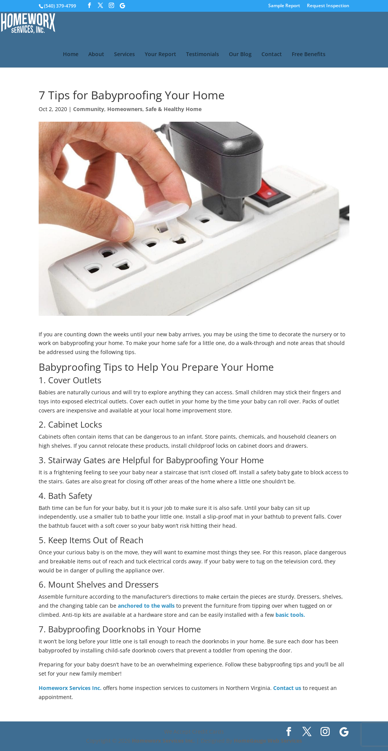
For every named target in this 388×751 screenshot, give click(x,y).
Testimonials (202, 55)
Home (70, 55)
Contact (271, 55)
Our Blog (240, 55)
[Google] (122, 5)
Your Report (160, 55)
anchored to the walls (146, 605)
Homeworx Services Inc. (70, 687)
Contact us (287, 687)
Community (88, 109)
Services (124, 55)
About (96, 55)
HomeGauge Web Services (268, 740)
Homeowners (124, 109)
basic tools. (290, 614)
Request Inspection (328, 6)
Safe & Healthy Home (174, 109)
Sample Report (284, 6)
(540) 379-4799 (60, 6)
